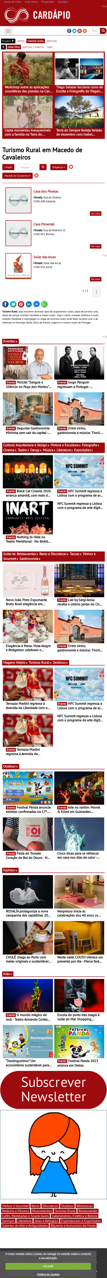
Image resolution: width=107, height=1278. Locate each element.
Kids (7, 974)
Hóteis (22, 662)
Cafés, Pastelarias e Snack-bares (25, 1216)
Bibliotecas (85, 1206)
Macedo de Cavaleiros (17, 175)
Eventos (10, 341)
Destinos (60, 662)
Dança (36, 450)
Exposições (83, 450)
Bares (36, 1206)
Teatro (23, 450)
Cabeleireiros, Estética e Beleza (74, 1216)
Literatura (65, 450)
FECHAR (48, 1266)
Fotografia (91, 445)
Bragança (59, 167)
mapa (49, 47)
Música (49, 450)
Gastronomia (30, 558)
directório (14, 47)
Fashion (10, 870)
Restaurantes (27, 554)
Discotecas (50, 1206)
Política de (48, 1274)
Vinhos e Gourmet (15, 1206)
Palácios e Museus (15, 1211)
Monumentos (42, 1211)
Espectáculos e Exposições (81, 1221)
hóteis (20, 41)
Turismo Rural (40, 662)
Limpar (8, 167)
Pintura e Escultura (66, 445)
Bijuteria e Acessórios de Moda (73, 1225)
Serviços (8, 1221)
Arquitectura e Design (33, 445)
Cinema (10, 450)
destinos (52, 41)
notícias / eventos (33, 47)
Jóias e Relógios (46, 1221)
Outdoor (10, 766)
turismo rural (35, 41)
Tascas (76, 554)
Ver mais (95, 213)
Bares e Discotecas (54, 554)
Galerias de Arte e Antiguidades (25, 1225)
